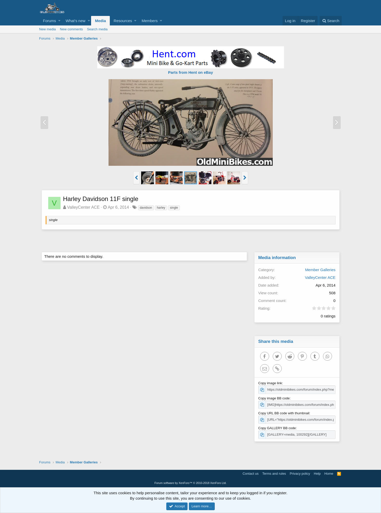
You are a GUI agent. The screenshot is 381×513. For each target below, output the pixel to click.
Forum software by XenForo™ (190, 482)
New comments (71, 29)
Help (317, 473)
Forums (49, 21)
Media (100, 21)
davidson (146, 207)
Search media (97, 29)
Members (150, 21)
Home (328, 473)
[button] (59, 20)
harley (161, 207)
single (174, 207)
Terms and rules (274, 473)
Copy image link (270, 383)
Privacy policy (300, 473)
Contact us (250, 473)
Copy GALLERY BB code (277, 428)
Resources (123, 21)
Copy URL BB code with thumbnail (284, 413)
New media (47, 29)
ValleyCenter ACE (83, 207)
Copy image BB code (274, 398)
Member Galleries (320, 270)
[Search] (331, 20)
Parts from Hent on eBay (190, 72)
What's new (75, 21)
